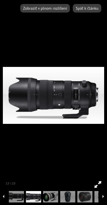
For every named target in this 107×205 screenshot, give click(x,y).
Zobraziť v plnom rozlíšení (45, 8)
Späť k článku (87, 8)
